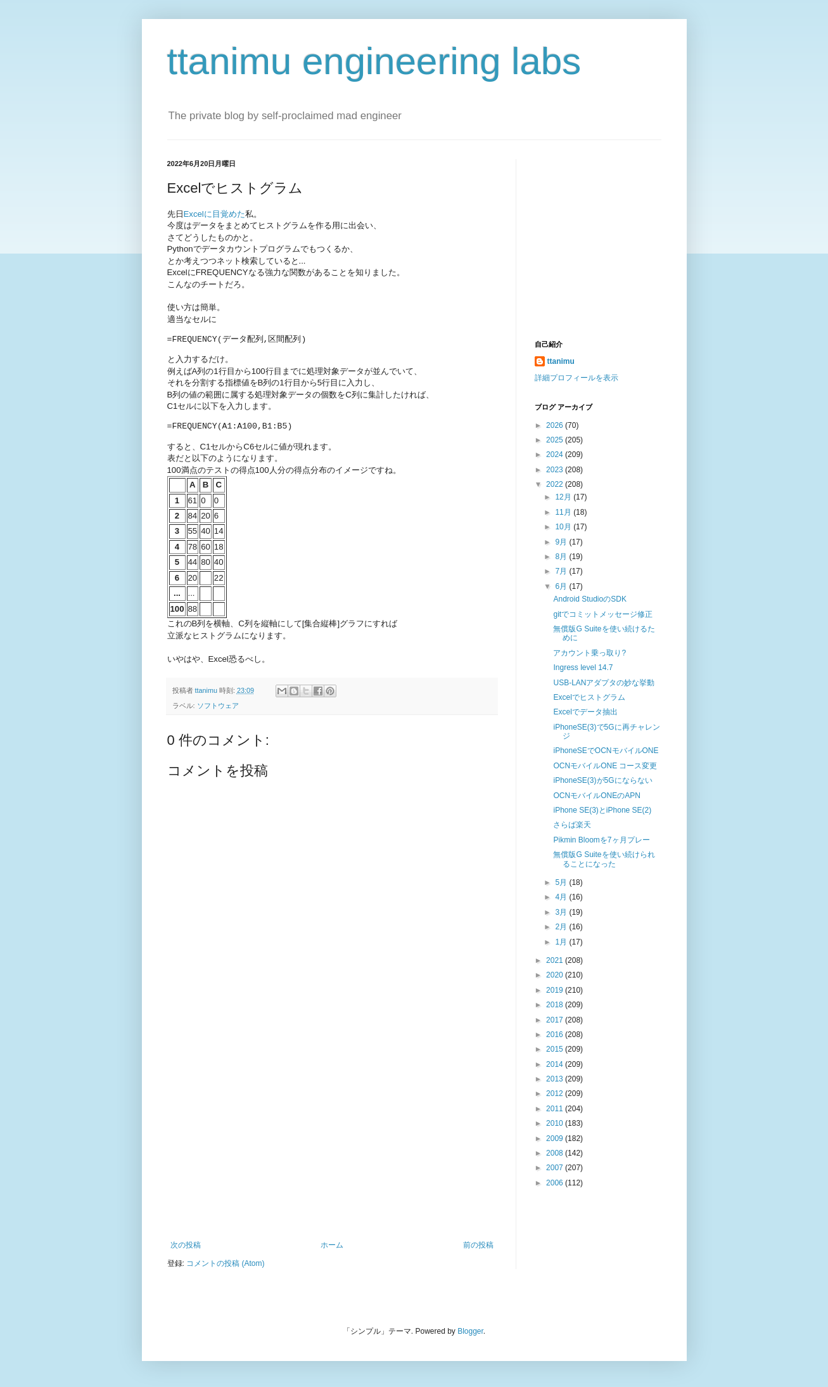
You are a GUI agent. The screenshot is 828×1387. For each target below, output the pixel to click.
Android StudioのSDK (589, 599)
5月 (562, 882)
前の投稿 (478, 1245)
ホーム (332, 1245)
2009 (555, 1138)
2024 (555, 454)
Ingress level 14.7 (583, 667)
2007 (555, 1167)
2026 (555, 425)
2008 (555, 1153)
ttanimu (561, 361)
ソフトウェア (218, 705)
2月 (562, 926)
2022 (555, 484)
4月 (562, 897)
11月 (564, 512)
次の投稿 (185, 1245)
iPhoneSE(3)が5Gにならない (602, 780)
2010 (555, 1123)
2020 (555, 975)
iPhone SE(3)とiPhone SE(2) (602, 810)
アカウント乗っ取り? (589, 652)
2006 (555, 1182)
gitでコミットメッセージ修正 (603, 614)
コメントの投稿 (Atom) (225, 1263)
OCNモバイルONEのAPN (596, 795)
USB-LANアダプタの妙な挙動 (603, 682)
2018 (555, 1004)
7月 (562, 571)
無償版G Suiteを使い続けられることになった (603, 859)
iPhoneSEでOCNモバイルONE (605, 750)
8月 (562, 556)
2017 (555, 1020)
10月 (564, 526)
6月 (562, 586)
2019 (555, 990)
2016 (555, 1034)
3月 (562, 912)
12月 (564, 497)
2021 (555, 960)
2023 (555, 469)
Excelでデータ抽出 (585, 711)
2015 (555, 1049)
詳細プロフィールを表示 (576, 377)
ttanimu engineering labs (374, 61)
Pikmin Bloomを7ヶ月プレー (601, 839)
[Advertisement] (332, 1145)
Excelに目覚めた (214, 214)
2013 (555, 1078)
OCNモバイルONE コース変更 (605, 765)
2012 (555, 1093)
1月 (562, 942)
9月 (562, 542)
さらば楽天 (572, 824)
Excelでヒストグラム (589, 697)
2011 (555, 1108)
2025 (555, 439)
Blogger (470, 1331)
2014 (555, 1064)
